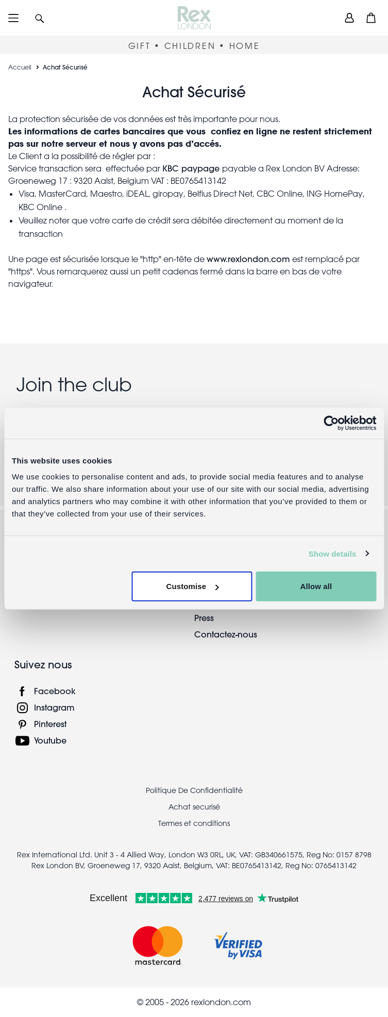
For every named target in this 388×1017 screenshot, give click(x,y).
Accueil (19, 67)
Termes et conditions (194, 823)
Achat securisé (194, 807)
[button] (39, 17)
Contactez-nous (225, 634)
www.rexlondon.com (248, 258)
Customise (192, 586)
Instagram (54, 707)
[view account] (349, 18)
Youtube (50, 740)
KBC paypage (192, 168)
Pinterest (50, 723)
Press (204, 617)
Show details (333, 553)
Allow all (316, 586)
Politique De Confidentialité (194, 790)
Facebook (55, 690)
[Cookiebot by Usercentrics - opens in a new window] (331, 422)
